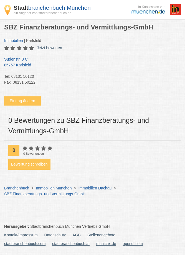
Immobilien (13, 40)
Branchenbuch (16, 188)
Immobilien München (54, 188)
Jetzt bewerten (49, 48)
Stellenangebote (101, 235)
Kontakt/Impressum (21, 235)
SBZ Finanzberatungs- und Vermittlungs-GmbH (44, 194)
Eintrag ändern (22, 101)
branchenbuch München (52, 7)
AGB (76, 235)
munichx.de (106, 243)
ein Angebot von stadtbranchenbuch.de (42, 13)
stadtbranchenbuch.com (24, 243)
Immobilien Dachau (94, 188)
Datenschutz (55, 235)
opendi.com (133, 243)
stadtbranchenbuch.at (71, 243)
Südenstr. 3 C (89, 62)
